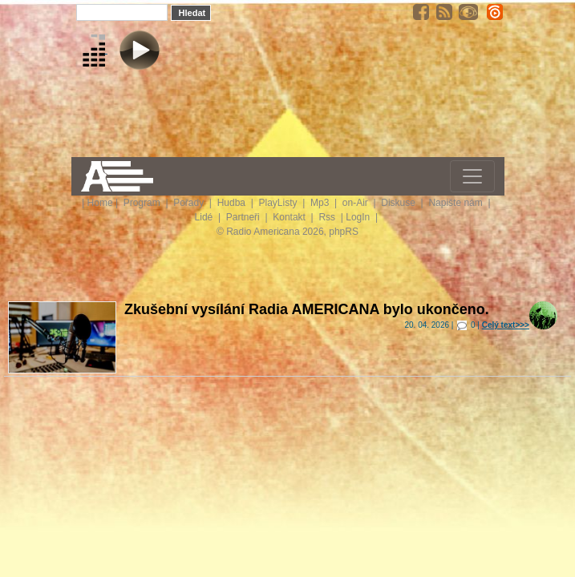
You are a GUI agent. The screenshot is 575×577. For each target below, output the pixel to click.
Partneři (244, 217)
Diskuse (399, 202)
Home (100, 202)
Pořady (189, 202)
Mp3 (321, 202)
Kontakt (290, 217)
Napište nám (456, 202)
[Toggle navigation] (472, 176)
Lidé (205, 217)
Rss (328, 217)
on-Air (356, 202)
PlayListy (278, 202)
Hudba (233, 202)
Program (143, 202)
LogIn (359, 217)
